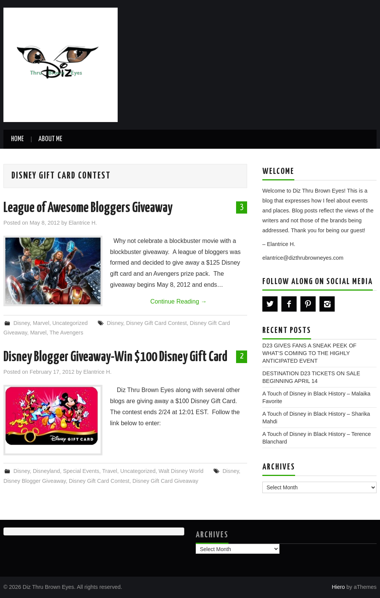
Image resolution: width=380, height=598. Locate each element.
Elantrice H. (83, 223)
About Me (50, 139)
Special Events (81, 471)
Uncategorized (70, 323)
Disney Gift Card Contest (156, 323)
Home (17, 139)
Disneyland (46, 471)
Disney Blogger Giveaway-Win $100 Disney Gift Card (115, 357)
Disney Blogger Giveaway (34, 481)
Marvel (41, 323)
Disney (21, 323)
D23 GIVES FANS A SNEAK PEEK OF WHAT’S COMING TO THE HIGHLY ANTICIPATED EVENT (309, 353)
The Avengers (66, 333)
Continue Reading (178, 301)
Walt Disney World (181, 471)
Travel (109, 471)
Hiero (338, 587)
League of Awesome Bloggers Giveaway (87, 208)
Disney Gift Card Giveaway (165, 481)
